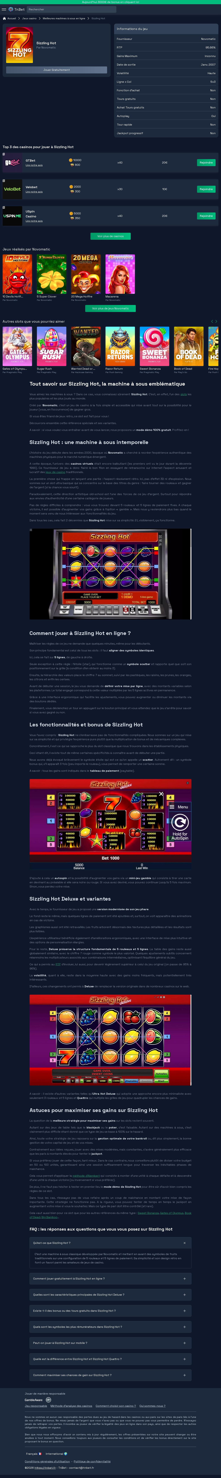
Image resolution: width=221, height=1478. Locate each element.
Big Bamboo (49, 1217)
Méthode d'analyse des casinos (71, 1406)
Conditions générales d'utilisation (47, 1461)
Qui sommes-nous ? (152, 1406)
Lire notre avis (34, 165)
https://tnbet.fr (45, 1468)
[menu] (4, 9)
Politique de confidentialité (92, 1461)
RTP (58, 964)
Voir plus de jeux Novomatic (110, 308)
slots (184, 394)
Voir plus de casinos (110, 236)
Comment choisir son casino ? (116, 1406)
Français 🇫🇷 (34, 1454)
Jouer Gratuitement (56, 70)
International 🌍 (56, 1454)
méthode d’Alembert (86, 1176)
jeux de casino (55, 472)
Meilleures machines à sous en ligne (64, 18)
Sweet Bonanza (148, 1213)
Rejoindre (206, 162)
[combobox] (29, 9)
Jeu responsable (36, 1406)
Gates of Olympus (172, 1213)
